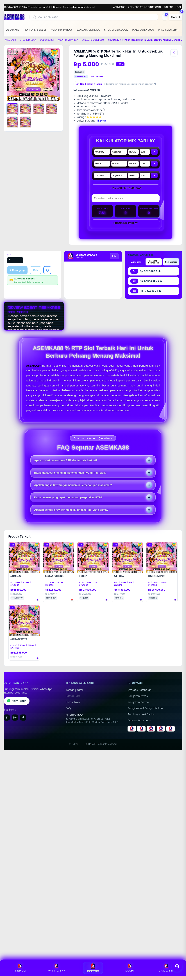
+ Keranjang (17, 270)
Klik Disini (101, 120)
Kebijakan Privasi (138, 696)
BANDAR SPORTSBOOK (93, 40)
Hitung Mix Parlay (126, 223)
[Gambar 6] (25, 122)
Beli (35, 270)
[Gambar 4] (51, 109)
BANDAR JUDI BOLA (88, 30)
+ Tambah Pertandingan (126, 188)
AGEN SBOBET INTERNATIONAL (144, 7)
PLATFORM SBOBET (35, 30)
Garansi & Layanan (139, 720)
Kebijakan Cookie (138, 702)
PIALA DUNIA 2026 (143, 30)
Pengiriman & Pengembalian (145, 708)
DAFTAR (168, 7)
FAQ (68, 708)
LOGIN (179, 7)
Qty (9, 255)
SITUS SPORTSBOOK (116, 30)
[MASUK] (175, 17)
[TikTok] (23, 717)
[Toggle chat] (177, 966)
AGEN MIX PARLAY (61, 30)
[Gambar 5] (12, 122)
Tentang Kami (74, 690)
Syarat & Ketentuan (139, 690)
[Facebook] (7, 717)
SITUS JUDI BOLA (28, 40)
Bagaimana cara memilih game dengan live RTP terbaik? (70, 472)
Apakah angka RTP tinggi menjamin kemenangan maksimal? (73, 484)
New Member (171, 262)
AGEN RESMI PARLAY (68, 40)
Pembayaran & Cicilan (141, 714)
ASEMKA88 (119, 7)
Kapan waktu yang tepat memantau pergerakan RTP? (68, 497)
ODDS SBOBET (47, 40)
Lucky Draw (136, 262)
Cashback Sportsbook (153, 262)
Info (114, 256)
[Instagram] (15, 717)
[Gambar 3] (38, 109)
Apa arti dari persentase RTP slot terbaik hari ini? (65, 460)
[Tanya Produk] (47, 270)
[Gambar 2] (25, 109)
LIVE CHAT (166, 968)
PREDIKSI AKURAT (168, 30)
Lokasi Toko (73, 702)
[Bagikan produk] (174, 52)
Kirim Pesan (16, 701)
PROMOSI (19, 968)
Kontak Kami (73, 696)
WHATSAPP (56, 968)
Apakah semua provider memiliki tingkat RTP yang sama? (71, 509)
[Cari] (34, 17)
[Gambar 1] (12, 109)
